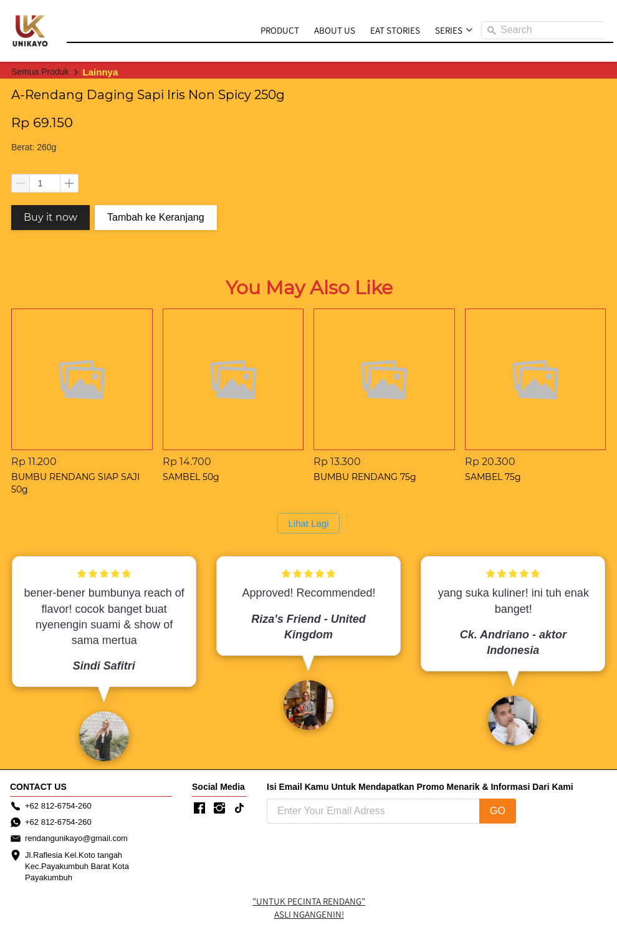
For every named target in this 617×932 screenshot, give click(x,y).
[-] (199, 808)
